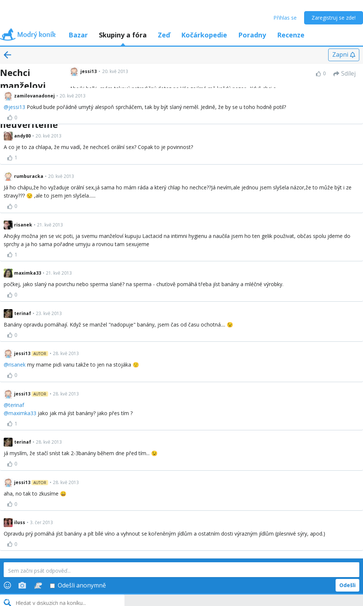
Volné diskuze (41, 599)
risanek (17, 364)
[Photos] (22, 585)
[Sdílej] (344, 73)
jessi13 (17, 106)
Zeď (164, 34)
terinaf (16, 404)
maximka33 (22, 413)
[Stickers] (38, 585)
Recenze (290, 34)
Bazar (78, 34)
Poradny (252, 34)
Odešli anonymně (78, 585)
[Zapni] (343, 55)
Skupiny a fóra (123, 34)
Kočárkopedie (204, 34)
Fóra (10, 599)
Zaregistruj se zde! (334, 17)
